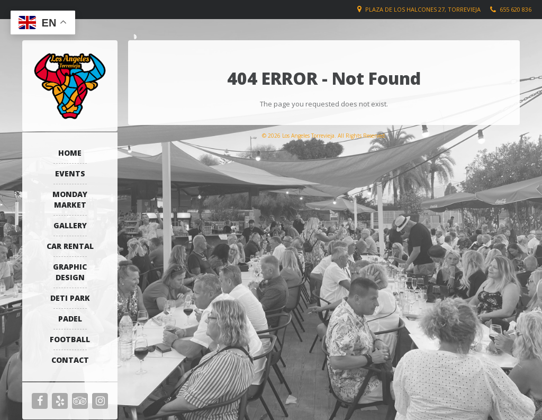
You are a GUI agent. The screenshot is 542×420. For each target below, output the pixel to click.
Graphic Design (70, 272)
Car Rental (70, 246)
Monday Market (69, 199)
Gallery (70, 225)
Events (70, 173)
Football (70, 339)
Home (70, 153)
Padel (70, 319)
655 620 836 (515, 9)
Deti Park (70, 298)
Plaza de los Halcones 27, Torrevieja (423, 9)
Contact (70, 360)
